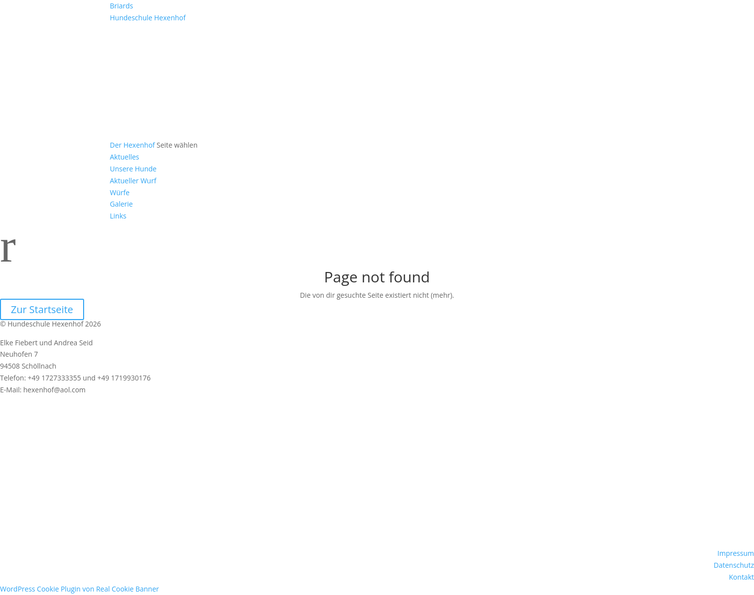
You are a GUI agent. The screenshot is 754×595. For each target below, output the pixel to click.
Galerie (121, 204)
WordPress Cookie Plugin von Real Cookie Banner (79, 589)
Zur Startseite (42, 309)
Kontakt (741, 577)
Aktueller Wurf (133, 180)
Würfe (120, 192)
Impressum (735, 553)
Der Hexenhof (132, 145)
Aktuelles (124, 157)
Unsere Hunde (133, 168)
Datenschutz (734, 565)
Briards (121, 5)
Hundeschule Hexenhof (148, 17)
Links (118, 215)
